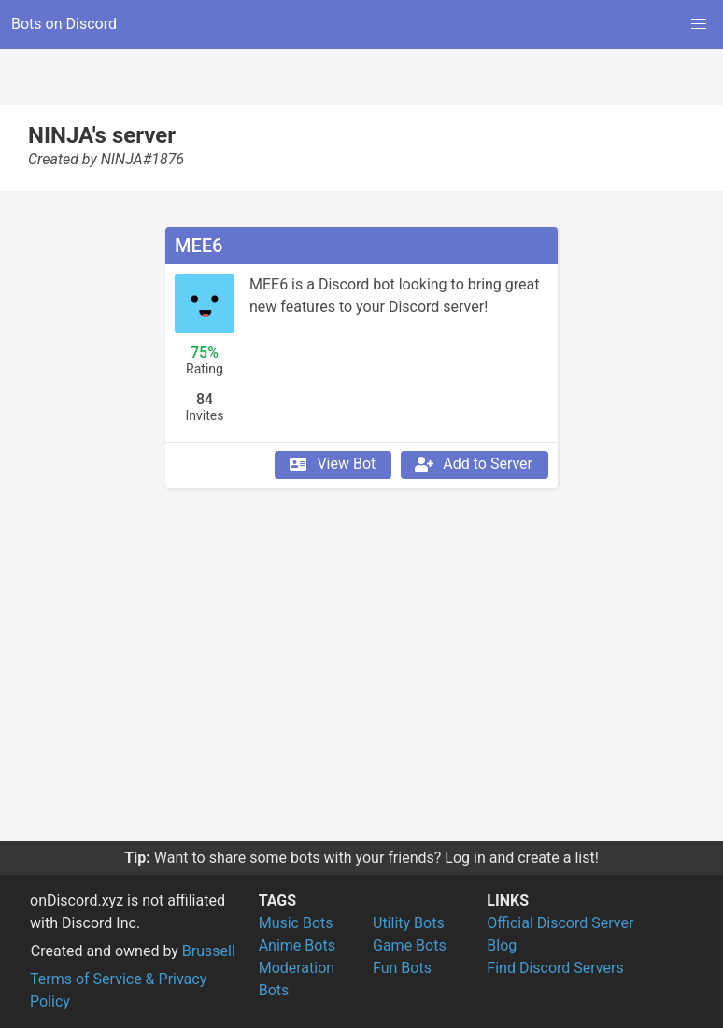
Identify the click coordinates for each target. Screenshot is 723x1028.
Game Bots (410, 945)
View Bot (331, 464)
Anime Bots (297, 945)
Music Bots (296, 923)
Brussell (208, 951)
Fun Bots (402, 968)
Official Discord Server (560, 923)
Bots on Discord (64, 24)
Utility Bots (409, 923)
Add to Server (472, 464)
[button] (698, 24)
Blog (502, 945)
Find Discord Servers (555, 968)
